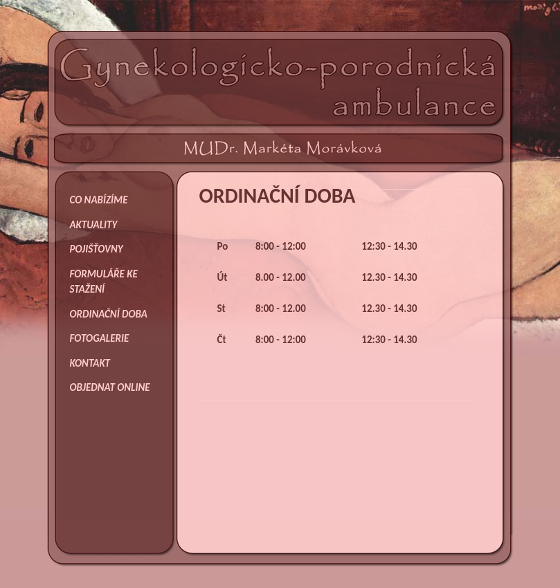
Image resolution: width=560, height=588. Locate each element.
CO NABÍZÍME (99, 200)
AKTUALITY (94, 225)
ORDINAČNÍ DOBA (108, 314)
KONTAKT (90, 363)
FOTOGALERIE (99, 338)
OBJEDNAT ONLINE (110, 387)
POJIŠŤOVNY (96, 249)
